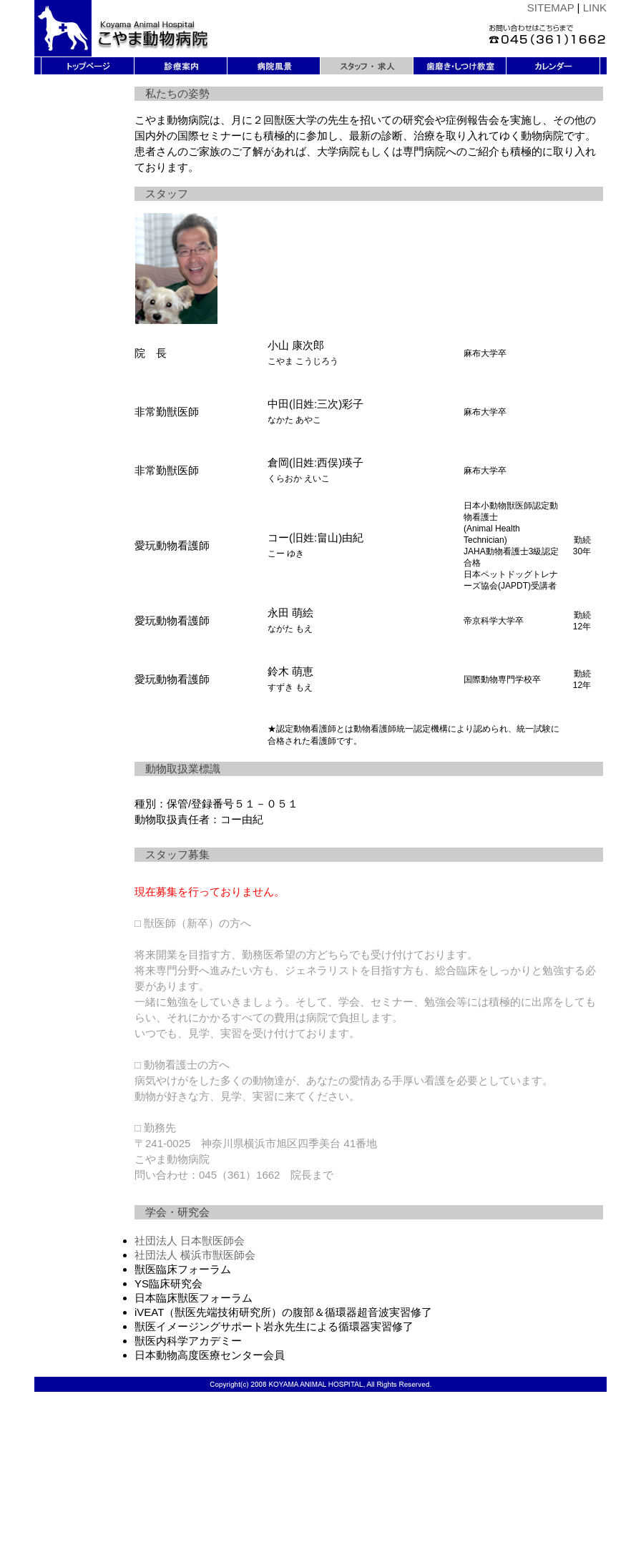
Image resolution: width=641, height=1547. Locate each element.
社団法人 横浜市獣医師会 (194, 1255)
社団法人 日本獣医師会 (189, 1240)
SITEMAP (550, 7)
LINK (595, 7)
